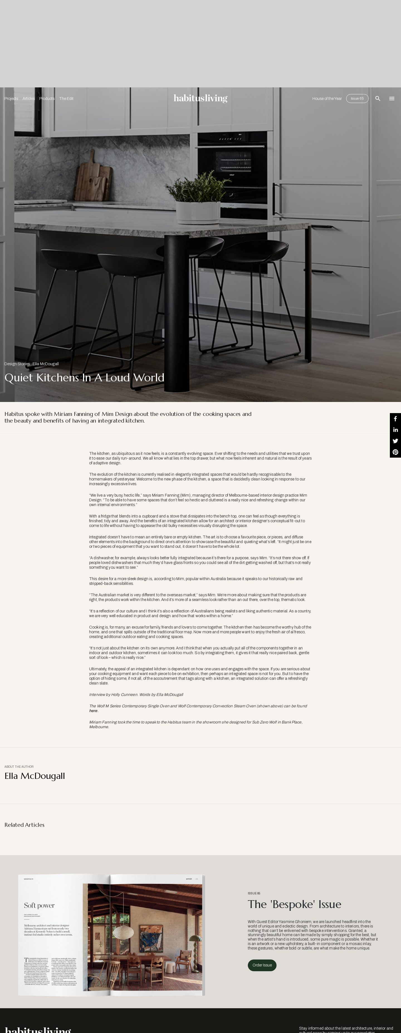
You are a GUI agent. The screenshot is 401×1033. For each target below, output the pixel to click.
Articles (29, 99)
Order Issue (262, 965)
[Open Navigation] (392, 98)
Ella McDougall (46, 364)
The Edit (66, 99)
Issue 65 (357, 98)
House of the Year (327, 99)
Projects (11, 99)
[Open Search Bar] (378, 98)
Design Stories (17, 364)
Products (47, 99)
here (93, 711)
